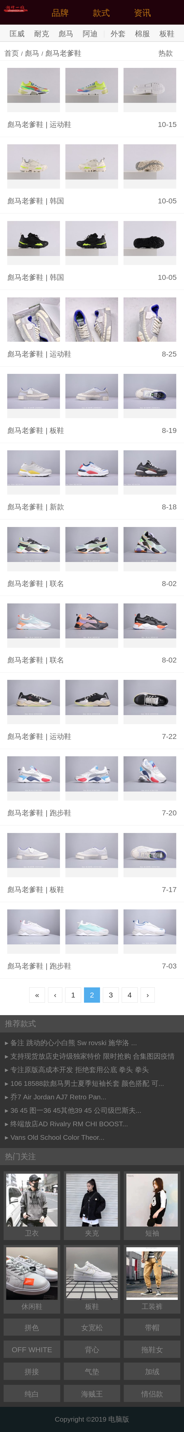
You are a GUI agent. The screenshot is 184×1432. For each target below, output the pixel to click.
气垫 (92, 1371)
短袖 (152, 1205)
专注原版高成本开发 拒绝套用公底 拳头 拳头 (79, 1070)
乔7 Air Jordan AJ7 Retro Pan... (58, 1097)
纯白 (32, 1394)
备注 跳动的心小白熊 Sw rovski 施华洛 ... (73, 1043)
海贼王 (92, 1394)
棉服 (142, 33)
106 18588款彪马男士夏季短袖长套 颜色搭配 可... (87, 1083)
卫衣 (32, 1205)
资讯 (142, 13)
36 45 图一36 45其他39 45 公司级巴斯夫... (75, 1110)
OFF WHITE (32, 1349)
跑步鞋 (60, 813)
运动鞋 (60, 124)
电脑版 (118, 1419)
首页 (11, 53)
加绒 (152, 1371)
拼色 (32, 1327)
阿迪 (90, 33)
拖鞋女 (152, 1349)
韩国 (57, 201)
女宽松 (92, 1327)
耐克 (41, 33)
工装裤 (152, 1278)
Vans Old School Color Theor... (57, 1137)
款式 (101, 13)
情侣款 (152, 1394)
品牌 (60, 13)
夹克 (92, 1205)
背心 (92, 1349)
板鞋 (166, 33)
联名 (57, 583)
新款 (57, 507)
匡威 (17, 33)
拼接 (32, 1371)
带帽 (152, 1327)
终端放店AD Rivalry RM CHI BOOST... (69, 1124)
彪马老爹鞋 (63, 53)
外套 (118, 33)
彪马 (65, 33)
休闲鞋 (32, 1278)
